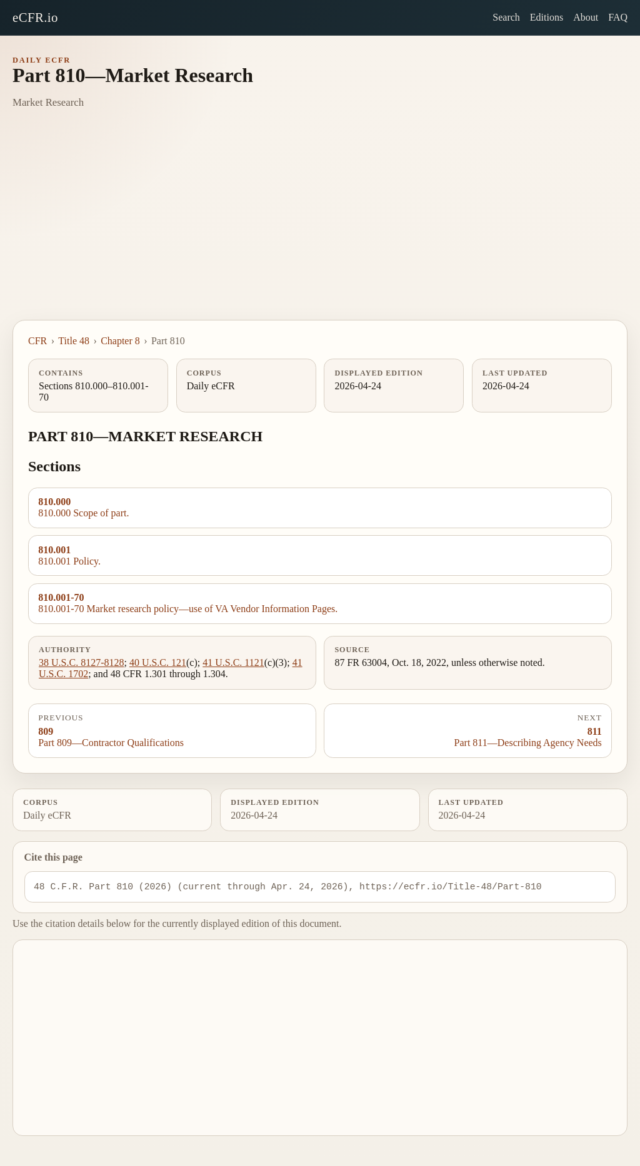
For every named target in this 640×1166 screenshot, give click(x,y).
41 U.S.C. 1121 (233, 662)
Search (506, 17)
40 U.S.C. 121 (157, 662)
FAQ (618, 17)
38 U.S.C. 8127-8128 (81, 662)
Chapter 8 (120, 340)
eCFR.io (35, 17)
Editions (546, 17)
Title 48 (73, 340)
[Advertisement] (320, 226)
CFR (37, 340)
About (585, 17)
